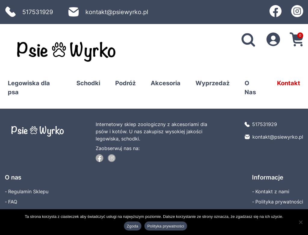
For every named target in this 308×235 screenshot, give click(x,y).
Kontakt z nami (272, 191)
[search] (248, 40)
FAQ (12, 202)
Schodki (88, 83)
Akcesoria (165, 83)
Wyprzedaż (212, 83)
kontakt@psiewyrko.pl (108, 12)
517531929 (29, 12)
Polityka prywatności (279, 202)
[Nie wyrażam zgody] (300, 222)
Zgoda (132, 226)
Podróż (125, 83)
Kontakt (288, 83)
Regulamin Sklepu (28, 191)
